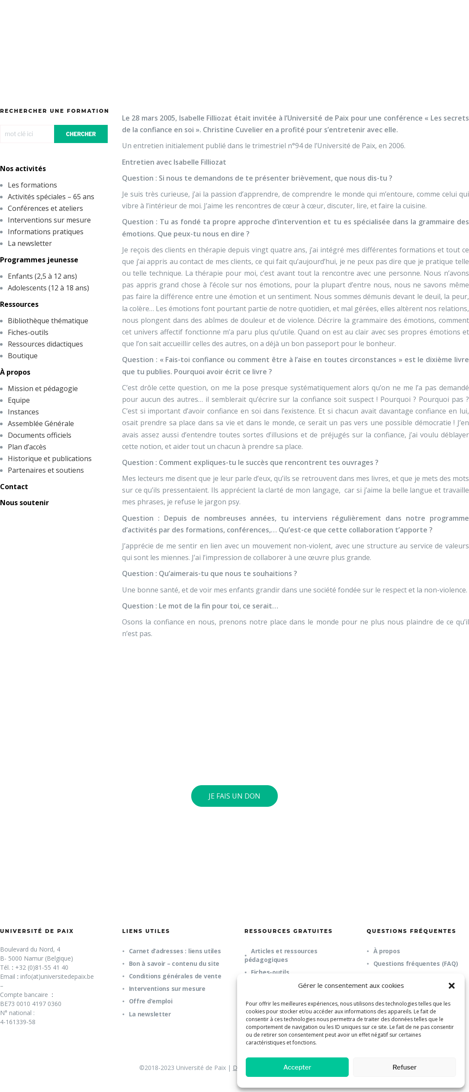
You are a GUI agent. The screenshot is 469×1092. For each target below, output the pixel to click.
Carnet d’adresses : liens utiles (175, 951)
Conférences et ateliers (45, 208)
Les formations (32, 185)
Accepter (297, 1067)
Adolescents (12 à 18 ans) (48, 288)
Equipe (19, 400)
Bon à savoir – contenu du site (174, 963)
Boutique (23, 355)
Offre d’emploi (151, 1001)
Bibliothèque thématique (48, 320)
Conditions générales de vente (175, 976)
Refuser (404, 1067)
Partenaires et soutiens (46, 470)
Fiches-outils (28, 332)
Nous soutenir (24, 502)
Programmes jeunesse (39, 259)
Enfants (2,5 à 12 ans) (42, 276)
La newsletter (30, 243)
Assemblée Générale (41, 423)
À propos (15, 372)
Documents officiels (39, 435)
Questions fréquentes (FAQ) (415, 963)
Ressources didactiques (45, 344)
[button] (451, 985)
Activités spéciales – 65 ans (51, 196)
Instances (23, 412)
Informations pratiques (46, 231)
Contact (14, 486)
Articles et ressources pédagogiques (281, 955)
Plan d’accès (27, 447)
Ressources (19, 304)
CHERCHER (81, 134)
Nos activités (23, 168)
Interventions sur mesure (49, 220)
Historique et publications (50, 458)
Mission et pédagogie (43, 388)
